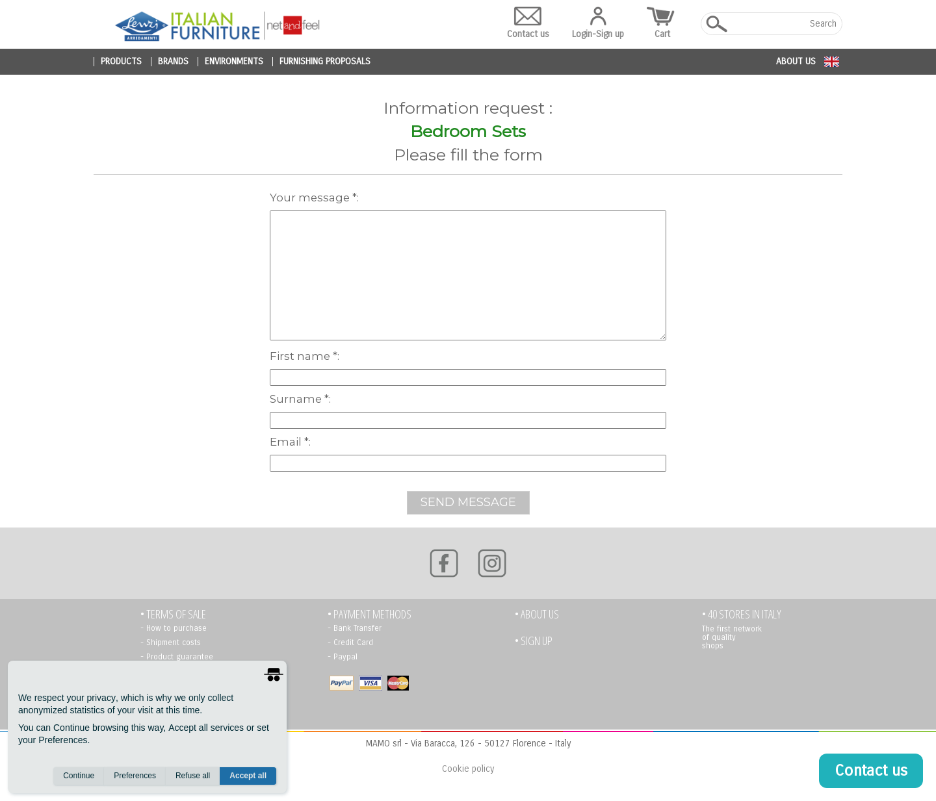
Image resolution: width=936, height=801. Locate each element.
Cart (662, 23)
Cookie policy (468, 768)
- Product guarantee (176, 656)
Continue (78, 775)
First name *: (304, 356)
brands (173, 61)
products (121, 61)
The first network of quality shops (732, 637)
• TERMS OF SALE (173, 614)
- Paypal (343, 656)
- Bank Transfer (355, 628)
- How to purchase (173, 628)
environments (234, 61)
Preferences (135, 775)
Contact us (528, 23)
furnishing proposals (325, 61)
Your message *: (314, 197)
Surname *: (300, 398)
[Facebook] (444, 563)
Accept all (247, 775)
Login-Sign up (598, 23)
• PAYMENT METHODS (369, 614)
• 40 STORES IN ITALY (741, 614)
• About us (537, 614)
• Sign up (533, 640)
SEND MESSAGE (468, 502)
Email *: (290, 441)
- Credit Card (350, 642)
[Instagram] (492, 563)
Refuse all (193, 775)
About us (796, 61)
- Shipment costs (170, 642)
